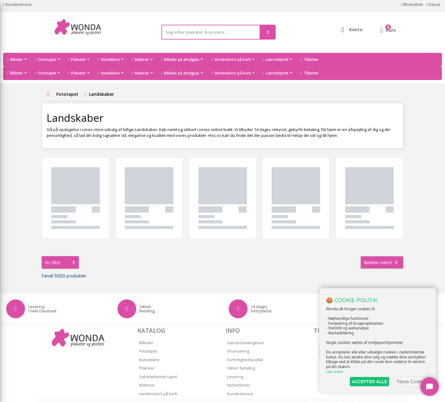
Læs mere (334, 371)
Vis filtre (61, 248)
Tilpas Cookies (411, 381)
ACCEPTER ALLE (369, 381)
